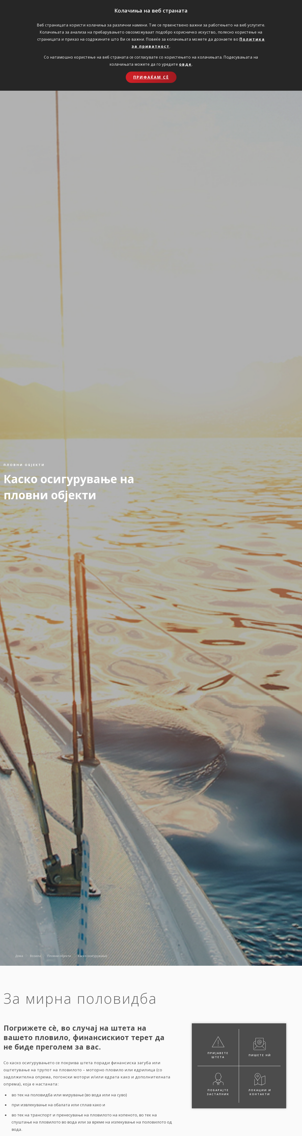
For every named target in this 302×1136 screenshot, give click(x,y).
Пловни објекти (59, 956)
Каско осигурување (92, 956)
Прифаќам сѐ (151, 77)
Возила (35, 956)
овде (185, 64)
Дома (19, 956)
